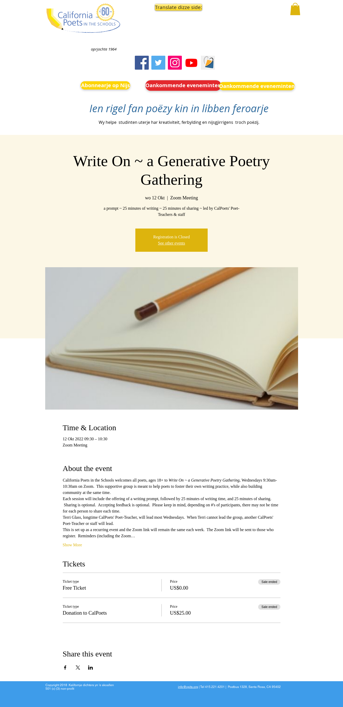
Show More (72, 545)
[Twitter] (158, 63)
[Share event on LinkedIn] (90, 667)
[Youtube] (191, 63)
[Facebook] (142, 63)
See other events (171, 243)
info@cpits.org (188, 687)
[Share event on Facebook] (65, 667)
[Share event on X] (77, 667)
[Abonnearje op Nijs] (105, 85)
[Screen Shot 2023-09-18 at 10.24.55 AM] (208, 63)
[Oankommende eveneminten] (183, 85)
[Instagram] (175, 63)
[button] (177, 7)
